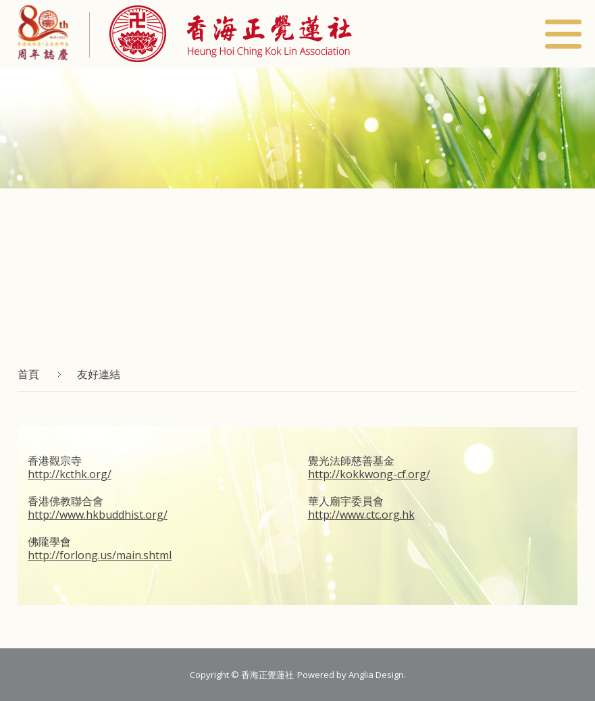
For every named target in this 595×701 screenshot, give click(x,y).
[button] (220, 33)
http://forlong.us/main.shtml (100, 555)
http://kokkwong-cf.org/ (369, 474)
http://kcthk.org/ (69, 474)
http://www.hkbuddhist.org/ (97, 514)
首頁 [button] (28, 374)
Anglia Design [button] (376, 675)
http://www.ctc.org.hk (361, 514)
